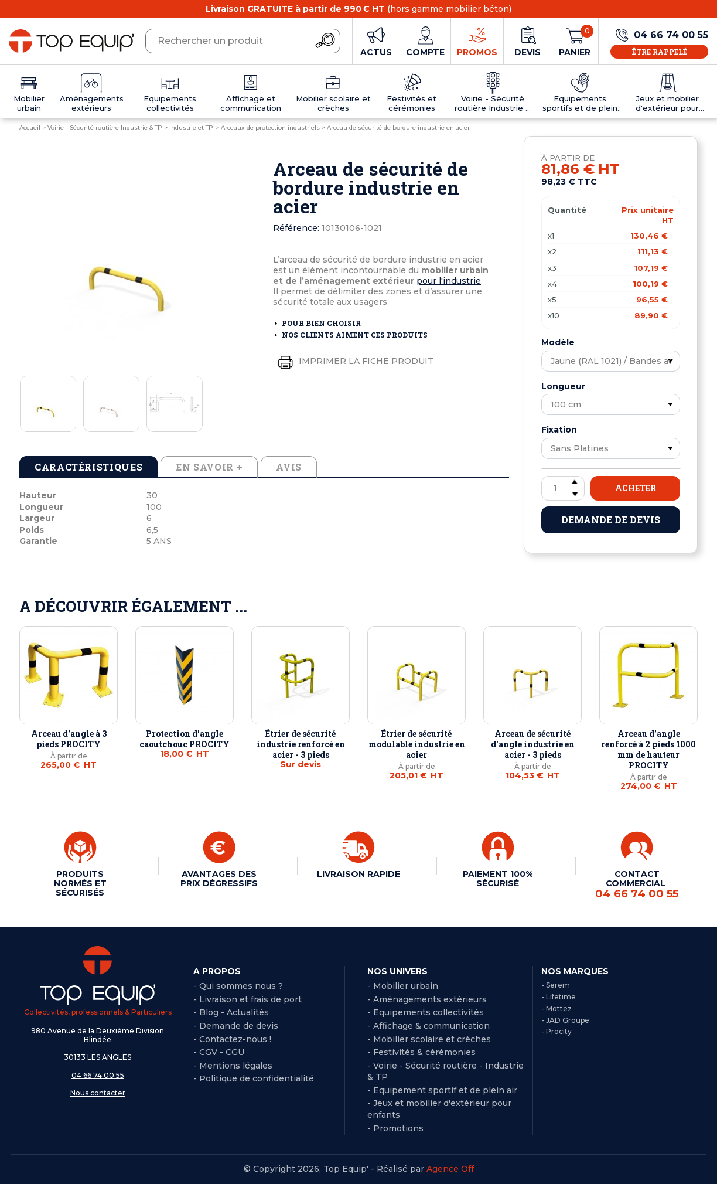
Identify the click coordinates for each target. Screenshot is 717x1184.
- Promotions (395, 1128)
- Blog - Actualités (231, 1012)
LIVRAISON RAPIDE (358, 874)
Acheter (635, 488)
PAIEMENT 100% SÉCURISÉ (497, 879)
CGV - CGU (221, 1052)
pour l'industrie (448, 280)
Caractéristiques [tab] (88, 467)
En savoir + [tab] (209, 467)
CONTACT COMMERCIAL (636, 884)
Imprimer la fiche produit (353, 361)
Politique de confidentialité (256, 1078)
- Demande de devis (235, 1025)
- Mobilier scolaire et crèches (429, 1039)
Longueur (563, 386)
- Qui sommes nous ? (238, 986)
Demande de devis (610, 519)
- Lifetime (558, 996)
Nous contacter (97, 1092)
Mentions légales (235, 1065)
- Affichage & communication (428, 1025)
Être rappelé (659, 51)
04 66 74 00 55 (97, 1075)
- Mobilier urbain (402, 986)
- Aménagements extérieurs (427, 999)
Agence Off (450, 1168)
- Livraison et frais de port (247, 999)
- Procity (556, 1031)
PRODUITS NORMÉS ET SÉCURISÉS (80, 883)
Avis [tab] (289, 467)
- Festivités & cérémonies (421, 1052)
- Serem (555, 985)
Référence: (296, 228)
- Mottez (556, 1008)
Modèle (558, 342)
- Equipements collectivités (425, 1012)
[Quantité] (563, 488)
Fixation (559, 429)
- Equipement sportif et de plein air (442, 1090)
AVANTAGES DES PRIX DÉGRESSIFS (219, 879)
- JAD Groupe (565, 1020)
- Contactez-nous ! (232, 1039)
